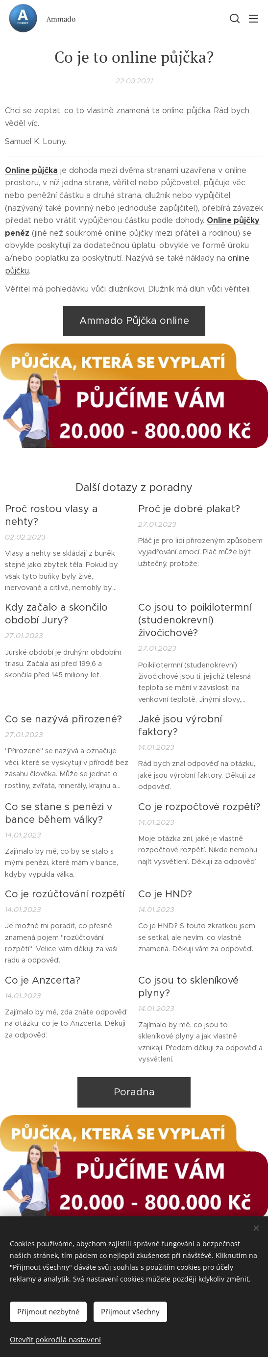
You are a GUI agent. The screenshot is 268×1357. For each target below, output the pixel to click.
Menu (253, 18)
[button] (234, 18)
